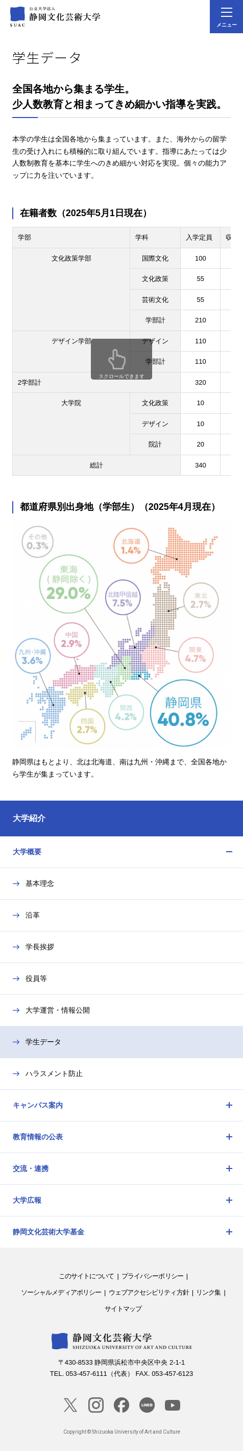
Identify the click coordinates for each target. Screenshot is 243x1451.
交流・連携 (30, 1168)
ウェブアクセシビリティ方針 (149, 1292)
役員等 (36, 978)
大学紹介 (29, 818)
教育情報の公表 (38, 1137)
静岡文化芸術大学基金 (48, 1232)
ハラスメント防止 (54, 1073)
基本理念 (40, 883)
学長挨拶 (40, 947)
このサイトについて (86, 1276)
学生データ (43, 1042)
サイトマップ (123, 1309)
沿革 (33, 915)
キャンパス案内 (38, 1105)
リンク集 (208, 1292)
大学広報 (27, 1200)
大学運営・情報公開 (58, 1010)
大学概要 (27, 852)
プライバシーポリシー (152, 1276)
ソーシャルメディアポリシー (61, 1292)
